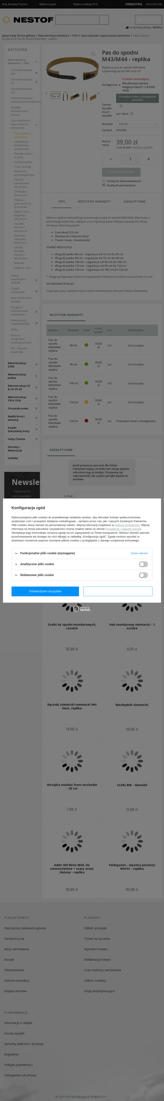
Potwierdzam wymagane (46, 591)
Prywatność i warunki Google (123, 528)
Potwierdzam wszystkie (118, 591)
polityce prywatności (127, 525)
